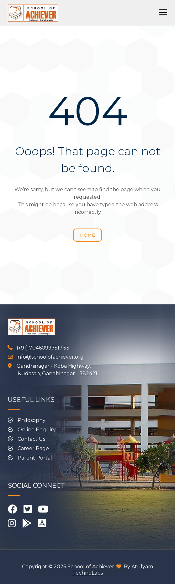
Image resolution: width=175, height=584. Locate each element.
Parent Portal (35, 458)
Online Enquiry (37, 430)
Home (87, 235)
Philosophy (31, 420)
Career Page (33, 448)
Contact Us (31, 439)
